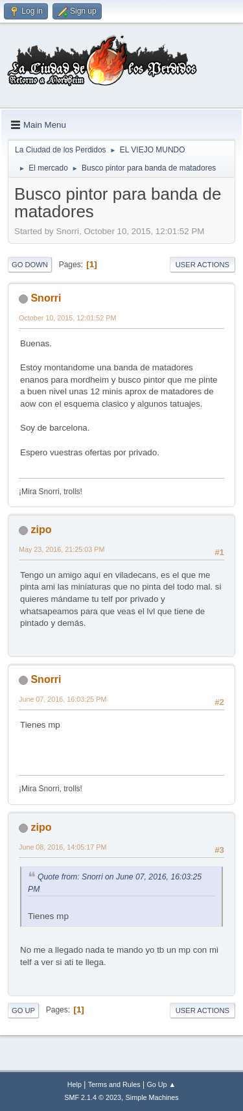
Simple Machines (152, 1097)
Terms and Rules (114, 1084)
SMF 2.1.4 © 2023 (92, 1097)
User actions (202, 265)
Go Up (23, 1010)
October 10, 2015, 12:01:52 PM (67, 318)
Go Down (30, 265)
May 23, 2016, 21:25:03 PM (61, 549)
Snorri (45, 298)
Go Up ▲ (161, 1084)
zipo (40, 529)
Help (74, 1084)
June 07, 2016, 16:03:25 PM (62, 699)
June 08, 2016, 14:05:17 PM (62, 847)
